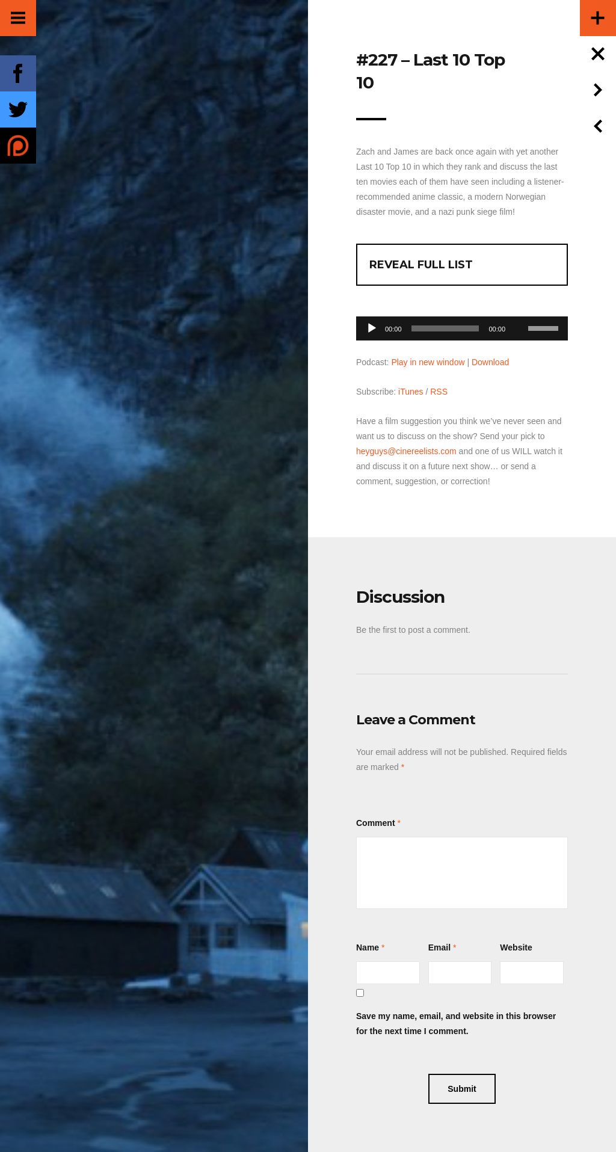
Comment (375, 823)
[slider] (445, 328)
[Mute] (519, 310)
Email (439, 947)
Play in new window (427, 362)
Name (367, 947)
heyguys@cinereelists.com (406, 451)
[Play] (372, 328)
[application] (462, 325)
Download (490, 362)
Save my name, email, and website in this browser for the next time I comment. (456, 1023)
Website (516, 947)
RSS (439, 391)
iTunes (411, 391)
